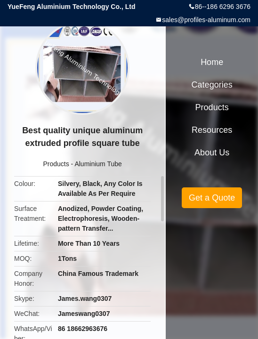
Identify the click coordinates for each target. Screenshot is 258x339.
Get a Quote (212, 197)
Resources (212, 130)
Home (212, 62)
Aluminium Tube (97, 164)
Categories (212, 84)
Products (56, 164)
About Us (211, 152)
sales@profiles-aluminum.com (206, 20)
